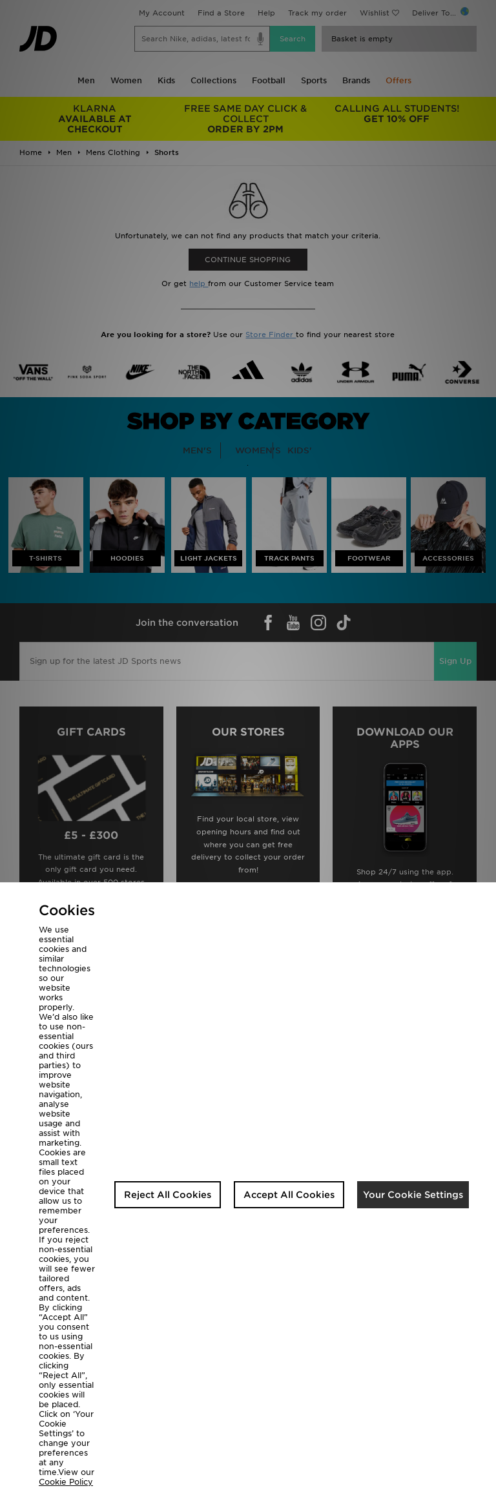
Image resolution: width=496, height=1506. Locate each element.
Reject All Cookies (167, 1195)
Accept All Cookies (289, 1195)
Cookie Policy (66, 1482)
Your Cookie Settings (413, 1195)
